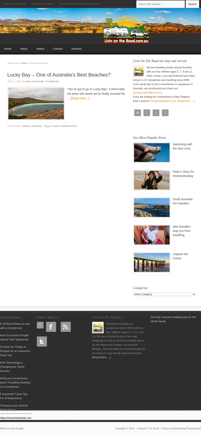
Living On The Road (36, 20)
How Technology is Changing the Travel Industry (12, 367)
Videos (40, 48)
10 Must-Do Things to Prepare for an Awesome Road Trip (15, 351)
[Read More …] (185, 101)
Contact (58, 48)
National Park (69, 125)
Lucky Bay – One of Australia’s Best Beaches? (59, 75)
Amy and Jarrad (35, 81)
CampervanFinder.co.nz (162, 101)
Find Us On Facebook (14, 3)
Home (8, 48)
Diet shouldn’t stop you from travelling (182, 231)
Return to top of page (12, 428)
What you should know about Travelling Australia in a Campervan (15, 382)
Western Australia (32, 125)
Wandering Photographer (187, 428)
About (23, 48)
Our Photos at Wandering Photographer (80, 3)
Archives (76, 48)
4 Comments (52, 81)
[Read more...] (80, 98)
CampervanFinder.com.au (147, 92)
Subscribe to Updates (42, 3)
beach (56, 125)
